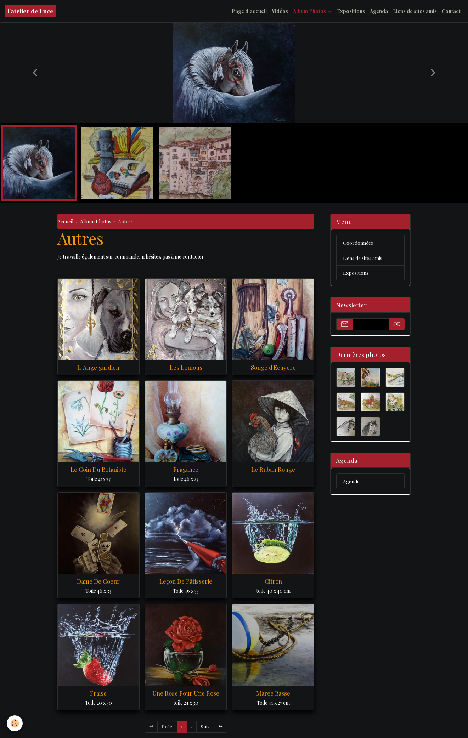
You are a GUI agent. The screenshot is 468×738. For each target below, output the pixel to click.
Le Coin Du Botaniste (98, 469)
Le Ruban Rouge (273, 469)
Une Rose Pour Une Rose (185, 693)
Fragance (185, 469)
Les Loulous (186, 367)
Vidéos (280, 11)
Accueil (65, 221)
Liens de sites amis (415, 11)
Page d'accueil (249, 11)
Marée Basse (273, 693)
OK (396, 324)
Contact (451, 11)
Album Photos (310, 11)
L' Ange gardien (98, 367)
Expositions (351, 11)
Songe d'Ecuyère (273, 367)
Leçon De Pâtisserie (185, 581)
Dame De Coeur (98, 581)
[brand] (30, 11)
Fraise (98, 693)
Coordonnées (358, 242)
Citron (273, 581)
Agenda (379, 11)
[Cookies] (15, 723)
